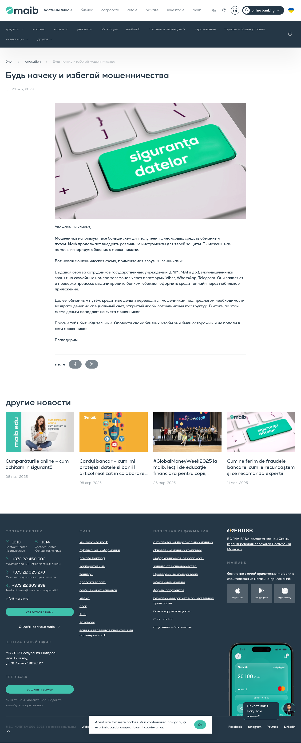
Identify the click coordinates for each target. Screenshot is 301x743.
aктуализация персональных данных (183, 542)
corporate (112, 10)
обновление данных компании (177, 550)
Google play (261, 597)
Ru (214, 10)
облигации (109, 29)
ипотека (38, 29)
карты (61, 29)
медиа (84, 598)
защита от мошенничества (175, 566)
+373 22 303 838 (28, 585)
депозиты (84, 29)
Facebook (235, 727)
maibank (133, 29)
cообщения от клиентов (98, 590)
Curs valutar (163, 619)
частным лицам (58, 10)
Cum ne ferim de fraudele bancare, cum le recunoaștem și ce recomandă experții (261, 467)
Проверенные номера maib (175, 574)
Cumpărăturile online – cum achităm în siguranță (37, 464)
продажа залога (92, 582)
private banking (92, 558)
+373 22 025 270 (28, 572)
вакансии (87, 622)
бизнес (87, 10)
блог (9, 61)
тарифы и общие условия (244, 29)
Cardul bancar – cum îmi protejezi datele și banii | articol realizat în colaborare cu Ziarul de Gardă (112, 470)
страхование (205, 29)
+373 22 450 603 (29, 559)
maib (199, 10)
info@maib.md (17, 598)
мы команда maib (93, 542)
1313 (16, 542)
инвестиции (17, 39)
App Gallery (284, 597)
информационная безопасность (178, 558)
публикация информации (99, 550)
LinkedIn (289, 727)
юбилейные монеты (169, 582)
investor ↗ (178, 10)
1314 (45, 542)
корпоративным (92, 566)
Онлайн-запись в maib (37, 627)
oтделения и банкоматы (172, 627)
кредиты (15, 29)
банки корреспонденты (171, 611)
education (33, 61)
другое (45, 39)
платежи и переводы (167, 29)
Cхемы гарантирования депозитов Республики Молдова (259, 544)
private (154, 10)
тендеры (86, 574)
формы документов (168, 590)
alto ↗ (134, 10)
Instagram (254, 727)
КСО (82, 614)
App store (237, 597)
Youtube (272, 727)
